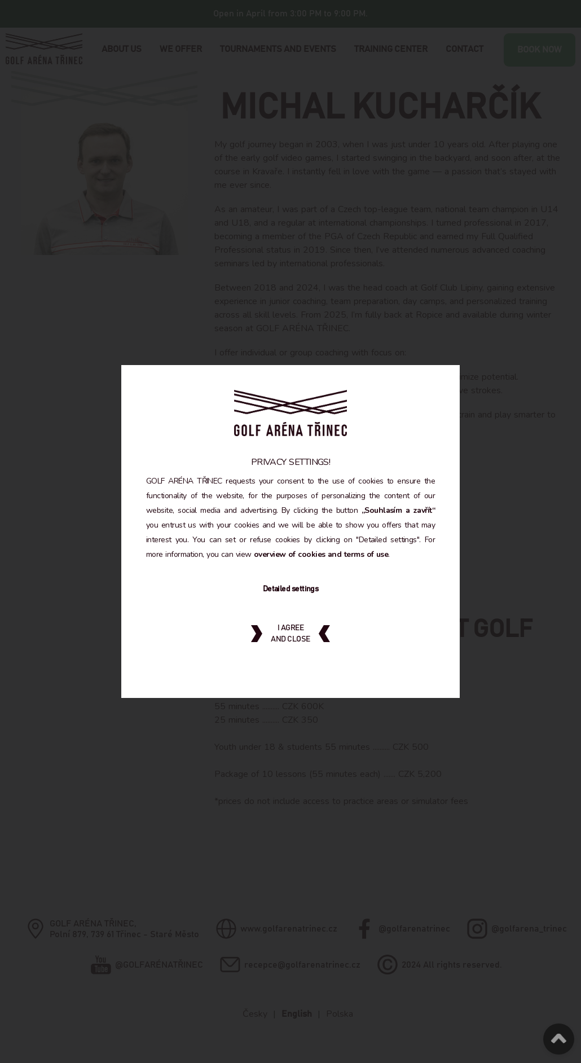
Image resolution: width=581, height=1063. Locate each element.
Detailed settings (290, 596)
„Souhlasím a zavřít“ (184, 517)
